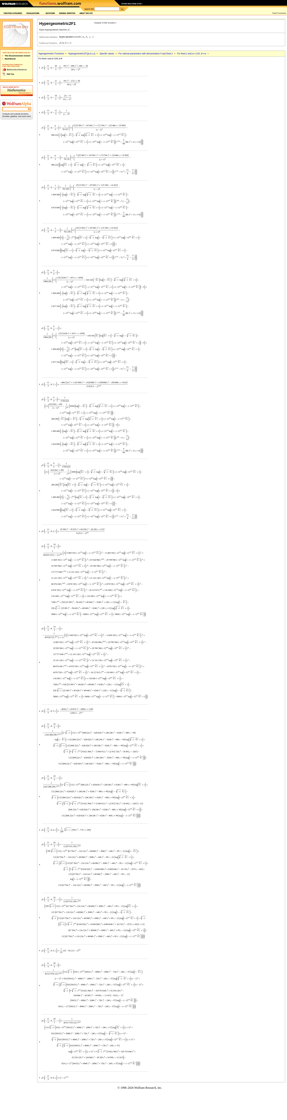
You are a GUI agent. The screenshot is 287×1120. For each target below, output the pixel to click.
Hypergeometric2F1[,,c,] (81, 53)
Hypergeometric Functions (51, 53)
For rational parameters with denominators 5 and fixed (145, 53)
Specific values (107, 53)
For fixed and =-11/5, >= (191, 53)
